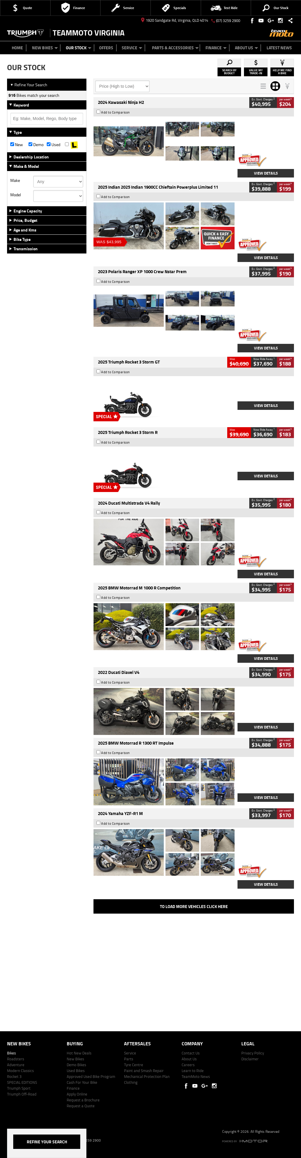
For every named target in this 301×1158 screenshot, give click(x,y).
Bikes (11, 1053)
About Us (246, 48)
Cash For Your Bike (82, 1082)
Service (132, 48)
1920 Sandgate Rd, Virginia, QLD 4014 (174, 20)
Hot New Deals (79, 1053)
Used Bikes (76, 1071)
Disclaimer (250, 1059)
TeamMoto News (196, 1076)
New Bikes (45, 48)
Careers (188, 1065)
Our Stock (78, 48)
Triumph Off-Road (21, 1094)
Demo (36, 144)
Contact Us (191, 1053)
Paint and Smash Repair (144, 1071)
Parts (128, 1059)
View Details (266, 173)
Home (17, 48)
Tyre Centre (133, 1065)
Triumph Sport (19, 1088)
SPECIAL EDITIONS (22, 1082)
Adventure (15, 1065)
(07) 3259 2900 (228, 20)
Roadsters (15, 1059)
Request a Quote (81, 1106)
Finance (216, 48)
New (16, 144)
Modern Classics (20, 1071)
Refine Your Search (28, 85)
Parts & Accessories (175, 48)
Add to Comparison (115, 112)
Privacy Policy (252, 1053)
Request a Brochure (83, 1100)
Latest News (279, 48)
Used (53, 144)
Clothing (131, 1082)
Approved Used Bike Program (91, 1076)
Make (15, 180)
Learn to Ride (193, 1071)
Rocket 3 (14, 1076)
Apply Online (77, 1094)
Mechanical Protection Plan (147, 1076)
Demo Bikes (76, 1065)
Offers (106, 48)
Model (15, 194)
